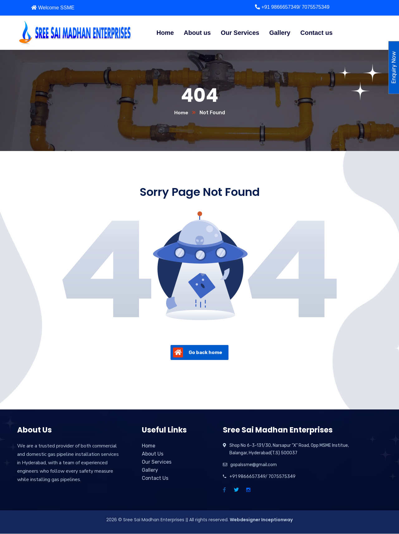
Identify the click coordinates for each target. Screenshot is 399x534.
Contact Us (155, 478)
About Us (152, 454)
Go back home (197, 353)
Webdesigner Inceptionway (261, 520)
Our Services (156, 462)
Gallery (150, 470)
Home (181, 113)
